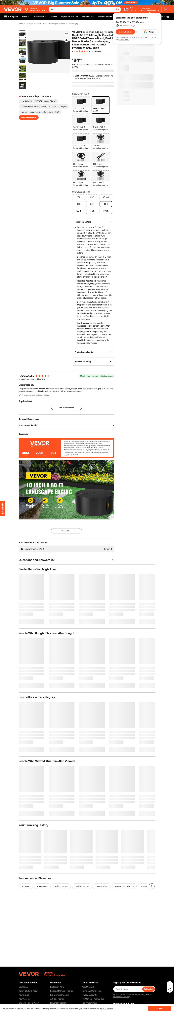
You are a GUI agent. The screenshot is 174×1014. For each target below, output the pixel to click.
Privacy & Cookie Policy (121, 997)
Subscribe (148, 989)
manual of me (102, 886)
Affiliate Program (57, 999)
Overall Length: (79, 192)
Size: (74, 94)
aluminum (26, 886)
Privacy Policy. (124, 39)
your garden (42, 886)
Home (21, 24)
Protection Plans (57, 987)
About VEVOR (88, 987)
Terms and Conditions (148, 37)
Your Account (24, 999)
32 (38, 379)
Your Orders (24, 995)
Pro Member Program (59, 995)
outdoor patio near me (124, 886)
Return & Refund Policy (28, 991)
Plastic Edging (73, 24)
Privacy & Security (89, 995)
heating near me (82, 886)
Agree (159, 1008)
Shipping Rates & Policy (29, 1003)
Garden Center (41, 24)
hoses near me (147, 886)
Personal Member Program (61, 991)
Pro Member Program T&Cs (94, 999)
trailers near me (61, 886)
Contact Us (23, 987)
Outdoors (29, 24)
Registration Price (89, 1003)
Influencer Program (58, 1003)
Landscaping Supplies (57, 24)
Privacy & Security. (106, 1008)
